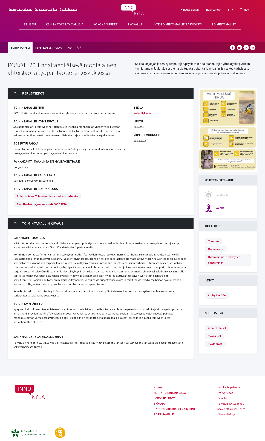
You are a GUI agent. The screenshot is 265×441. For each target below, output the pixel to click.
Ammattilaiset (217, 328)
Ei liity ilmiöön (217, 295)
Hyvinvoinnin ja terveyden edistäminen (224, 259)
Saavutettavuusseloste (231, 409)
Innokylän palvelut (20, 9)
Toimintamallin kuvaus (39, 223)
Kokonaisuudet (105, 24)
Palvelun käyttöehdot (230, 403)
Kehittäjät (75, 47)
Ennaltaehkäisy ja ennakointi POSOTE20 (42, 204)
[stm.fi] (60, 432)
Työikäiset (214, 336)
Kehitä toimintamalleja (64, 24)
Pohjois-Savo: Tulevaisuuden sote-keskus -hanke (47, 196)
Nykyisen (18, 309)
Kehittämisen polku (48, 47)
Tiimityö (213, 241)
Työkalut (135, 24)
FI (229, 9)
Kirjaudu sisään (190, 9)
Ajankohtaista (68, 9)
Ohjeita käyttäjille (46, 9)
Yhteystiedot (225, 393)
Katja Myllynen (143, 113)
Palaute (222, 398)
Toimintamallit (224, 24)
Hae (246, 9)
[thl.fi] (30, 432)
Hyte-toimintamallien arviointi (177, 24)
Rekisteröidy (213, 9)
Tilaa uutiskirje (226, 414)
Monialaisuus (216, 249)
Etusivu (30, 24)
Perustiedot (29, 93)
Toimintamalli (20, 47)
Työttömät (215, 344)
